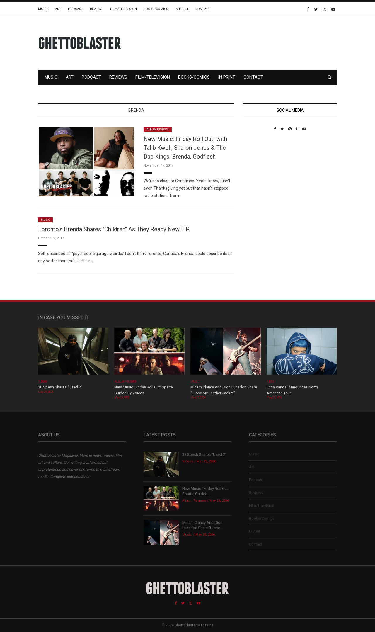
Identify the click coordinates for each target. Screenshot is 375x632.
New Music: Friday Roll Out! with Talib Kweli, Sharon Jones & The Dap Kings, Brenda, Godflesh (185, 147)
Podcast (75, 9)
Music (43, 9)
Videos (42, 381)
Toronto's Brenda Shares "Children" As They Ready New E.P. (114, 229)
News (270, 381)
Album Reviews (157, 129)
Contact (202, 9)
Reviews (96, 9)
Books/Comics (156, 9)
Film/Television (123, 9)
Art (58, 9)
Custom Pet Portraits (260, 171)
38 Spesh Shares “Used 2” (60, 387)
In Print (182, 9)
